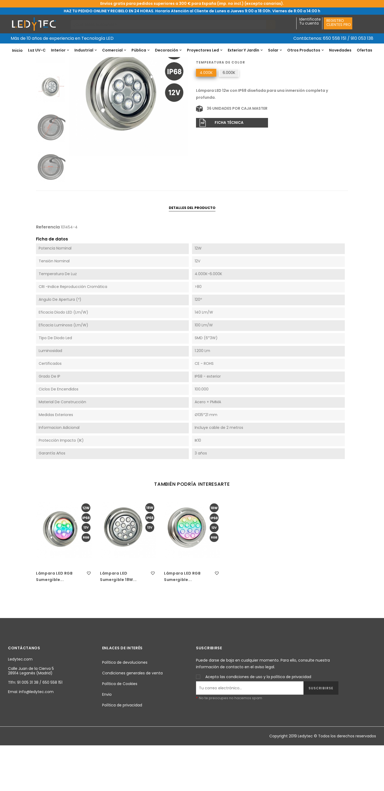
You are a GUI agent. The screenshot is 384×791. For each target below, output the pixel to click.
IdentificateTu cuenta (310, 21)
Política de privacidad (122, 750)
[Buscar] (168, 24)
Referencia (206, 91)
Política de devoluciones (124, 707)
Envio (107, 739)
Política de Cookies (119, 728)
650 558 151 (334, 38)
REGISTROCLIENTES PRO (338, 22)
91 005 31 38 (27, 727)
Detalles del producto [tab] (192, 252)
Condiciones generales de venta (132, 718)
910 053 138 (362, 38)
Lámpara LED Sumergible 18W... (118, 622)
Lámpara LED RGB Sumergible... (54, 622)
